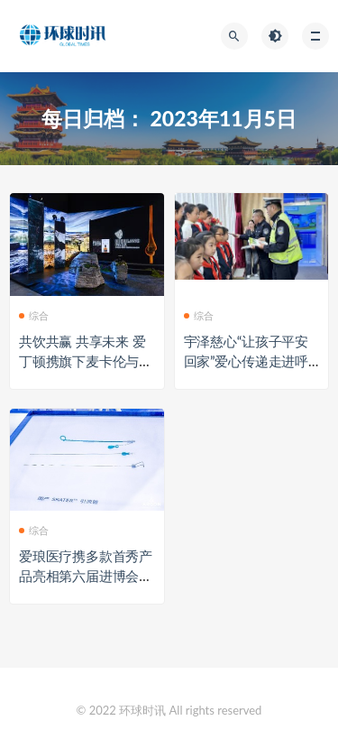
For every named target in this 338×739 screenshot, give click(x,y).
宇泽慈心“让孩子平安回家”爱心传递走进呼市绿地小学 (246, 361)
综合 (34, 315)
